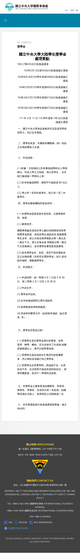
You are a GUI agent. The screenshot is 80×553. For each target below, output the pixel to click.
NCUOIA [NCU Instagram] (21, 522)
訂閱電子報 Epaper (16, 528)
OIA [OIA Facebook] (8, 522)
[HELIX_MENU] (5, 20)
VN (72, 10)
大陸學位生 (26, 42)
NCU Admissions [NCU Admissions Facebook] (41, 522)
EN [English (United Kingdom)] (66, 10)
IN (76, 10)
